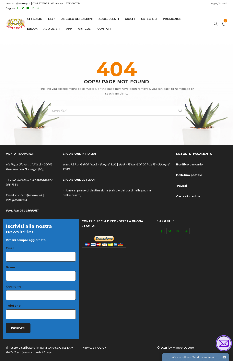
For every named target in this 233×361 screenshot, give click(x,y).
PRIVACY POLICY (94, 348)
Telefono (13, 306)
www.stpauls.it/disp (37, 353)
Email (10, 248)
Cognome (13, 287)
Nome (10, 267)
